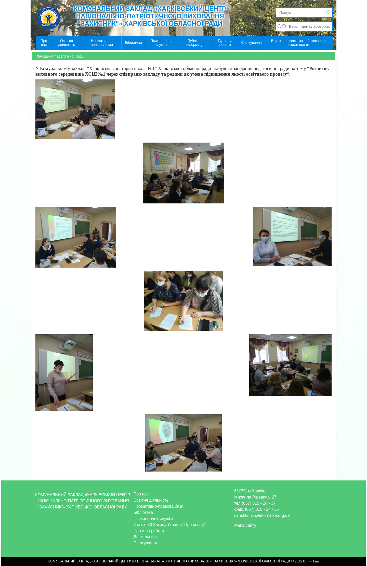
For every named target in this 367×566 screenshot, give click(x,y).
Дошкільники (146, 537)
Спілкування (145, 543)
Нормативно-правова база (159, 506)
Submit (328, 12)
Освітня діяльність (151, 500)
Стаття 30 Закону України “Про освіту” (170, 524)
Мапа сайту (245, 525)
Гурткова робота (149, 531)
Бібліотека (143, 512)
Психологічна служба (154, 518)
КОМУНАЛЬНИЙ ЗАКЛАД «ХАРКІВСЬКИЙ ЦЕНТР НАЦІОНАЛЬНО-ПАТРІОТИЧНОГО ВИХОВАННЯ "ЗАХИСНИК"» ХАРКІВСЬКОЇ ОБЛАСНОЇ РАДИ (150, 16)
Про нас (141, 494)
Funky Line (311, 561)
